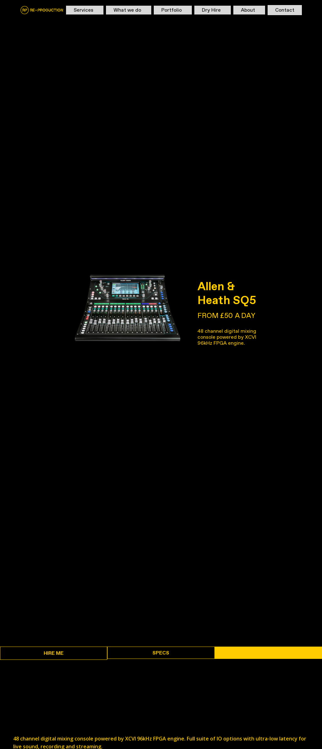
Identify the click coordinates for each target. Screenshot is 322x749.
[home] (42, 10)
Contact (284, 10)
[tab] (53, 653)
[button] (84, 10)
